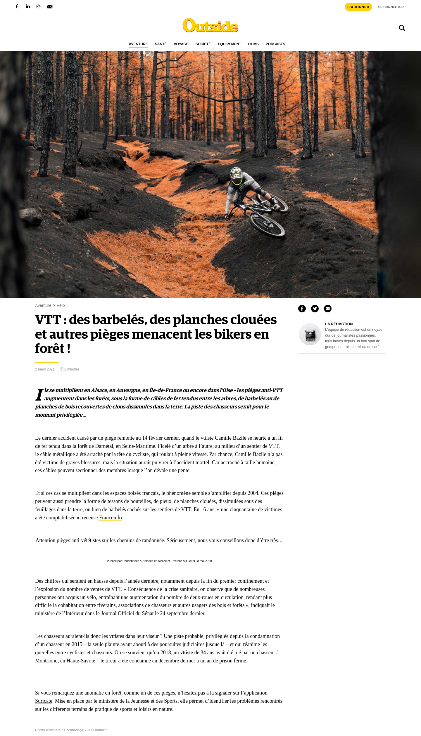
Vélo (61, 305)
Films (253, 44)
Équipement (229, 44)
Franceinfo (110, 518)
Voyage (181, 44)
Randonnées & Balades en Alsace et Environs (152, 561)
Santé (161, 44)
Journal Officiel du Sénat (127, 613)
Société (203, 44)
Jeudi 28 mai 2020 (200, 561)
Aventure (138, 44)
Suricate (43, 701)
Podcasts (275, 44)
